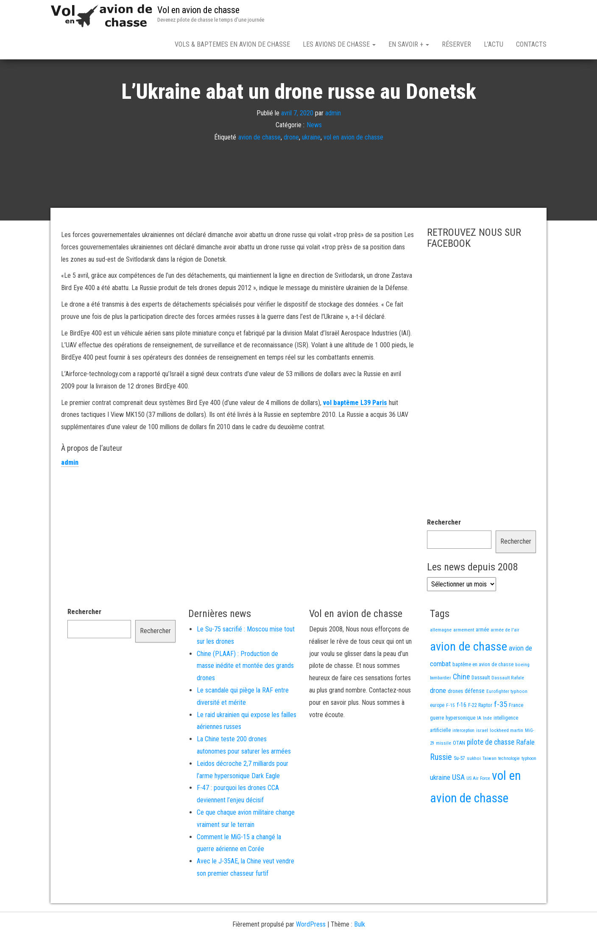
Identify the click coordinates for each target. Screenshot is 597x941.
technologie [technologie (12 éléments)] (509, 788)
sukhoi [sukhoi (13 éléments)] (474, 788)
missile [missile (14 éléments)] (443, 773)
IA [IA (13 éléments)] (479, 748)
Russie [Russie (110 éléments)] (441, 787)
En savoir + (408, 44)
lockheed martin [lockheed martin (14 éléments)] (506, 760)
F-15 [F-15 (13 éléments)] (450, 735)
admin (333, 142)
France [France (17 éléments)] (516, 735)
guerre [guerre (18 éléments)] (437, 747)
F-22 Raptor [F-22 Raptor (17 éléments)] (480, 735)
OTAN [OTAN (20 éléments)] (459, 772)
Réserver (456, 44)
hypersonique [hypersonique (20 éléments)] (460, 747)
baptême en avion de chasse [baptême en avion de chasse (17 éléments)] (482, 694)
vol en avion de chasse (353, 167)
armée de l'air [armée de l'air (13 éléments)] (505, 659)
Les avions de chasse (339, 44)
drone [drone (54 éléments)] (438, 720)
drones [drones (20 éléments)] (455, 721)
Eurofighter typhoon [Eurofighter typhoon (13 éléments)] (506, 721)
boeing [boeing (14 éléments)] (522, 694)
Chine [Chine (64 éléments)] (461, 706)
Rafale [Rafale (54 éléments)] (525, 772)
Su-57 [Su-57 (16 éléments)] (459, 788)
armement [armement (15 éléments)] (463, 659)
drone (291, 167)
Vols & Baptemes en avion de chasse (232, 44)
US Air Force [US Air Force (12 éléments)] (478, 808)
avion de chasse (259, 167)
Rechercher (444, 552)
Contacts (531, 44)
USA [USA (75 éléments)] (458, 807)
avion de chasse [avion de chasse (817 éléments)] (468, 676)
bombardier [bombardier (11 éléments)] (440, 707)
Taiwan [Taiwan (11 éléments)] (490, 788)
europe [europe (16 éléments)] (437, 735)
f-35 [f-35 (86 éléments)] (500, 734)
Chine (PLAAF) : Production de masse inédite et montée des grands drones (245, 695)
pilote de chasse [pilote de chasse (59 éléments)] (490, 772)
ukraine (311, 167)
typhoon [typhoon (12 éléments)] (529, 788)
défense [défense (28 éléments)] (475, 720)
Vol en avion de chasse (198, 10)
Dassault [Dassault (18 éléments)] (480, 707)
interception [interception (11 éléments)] (463, 760)
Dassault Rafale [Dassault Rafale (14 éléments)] (507, 707)
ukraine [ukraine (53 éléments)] (440, 807)
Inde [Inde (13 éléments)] (487, 748)
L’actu (493, 44)
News (314, 155)
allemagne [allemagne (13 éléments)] (441, 659)
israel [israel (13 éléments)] (482, 760)
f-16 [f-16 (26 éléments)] (461, 734)
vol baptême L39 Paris (355, 432)
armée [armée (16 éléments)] (482, 659)
